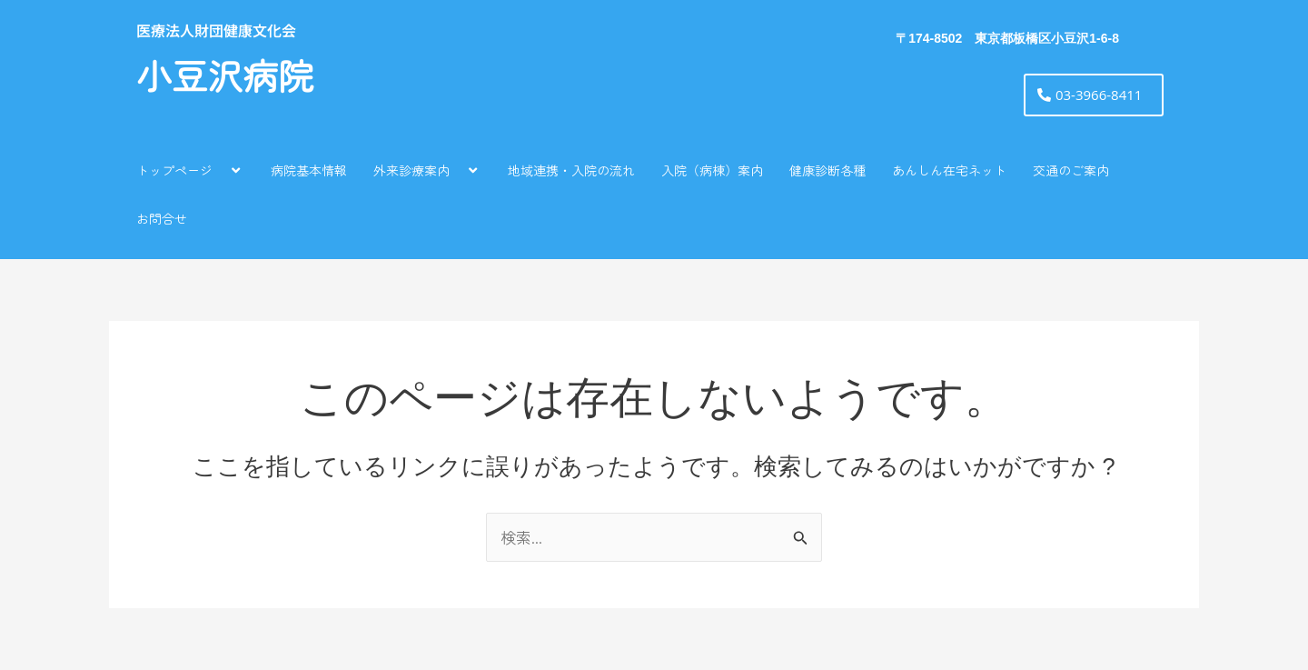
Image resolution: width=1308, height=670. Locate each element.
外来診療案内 (427, 169)
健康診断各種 (827, 170)
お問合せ (161, 218)
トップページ (190, 169)
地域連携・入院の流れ (571, 170)
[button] (220, 169)
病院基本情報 (309, 170)
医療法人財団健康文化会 (216, 30)
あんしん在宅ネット (949, 170)
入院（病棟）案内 (712, 170)
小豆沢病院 (224, 77)
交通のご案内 (1071, 170)
